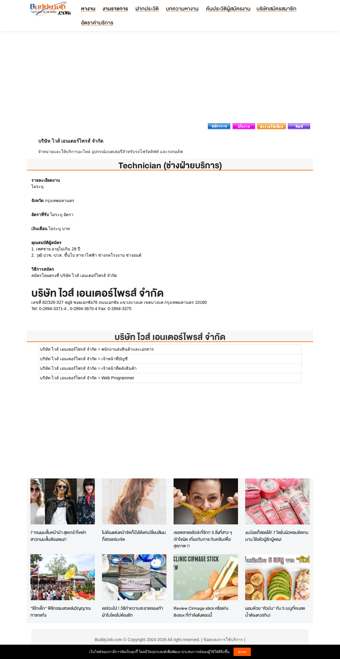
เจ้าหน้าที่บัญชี (114, 358)
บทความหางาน (182, 8)
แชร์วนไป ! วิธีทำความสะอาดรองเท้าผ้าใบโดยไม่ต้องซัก (132, 611)
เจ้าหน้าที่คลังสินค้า (119, 368)
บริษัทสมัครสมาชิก (276, 8)
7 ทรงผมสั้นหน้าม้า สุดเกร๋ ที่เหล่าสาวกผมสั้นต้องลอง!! (58, 536)
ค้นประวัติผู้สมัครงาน (228, 8)
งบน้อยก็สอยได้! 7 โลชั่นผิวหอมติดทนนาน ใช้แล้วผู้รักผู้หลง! (276, 536)
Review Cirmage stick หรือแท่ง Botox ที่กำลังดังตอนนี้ (201, 611)
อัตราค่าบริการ (97, 23)
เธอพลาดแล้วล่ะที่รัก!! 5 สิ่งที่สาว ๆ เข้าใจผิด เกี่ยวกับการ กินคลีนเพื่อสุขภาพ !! (203, 539)
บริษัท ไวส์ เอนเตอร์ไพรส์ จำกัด (170, 337)
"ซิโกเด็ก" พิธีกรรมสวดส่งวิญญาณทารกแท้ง (60, 611)
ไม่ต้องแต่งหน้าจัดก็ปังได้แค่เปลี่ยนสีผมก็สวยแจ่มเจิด (134, 536)
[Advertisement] (170, 79)
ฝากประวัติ (147, 8)
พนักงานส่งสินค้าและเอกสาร (127, 349)
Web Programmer (117, 377)
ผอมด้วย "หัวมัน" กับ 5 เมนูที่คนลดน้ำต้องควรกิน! (275, 611)
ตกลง (242, 652)
